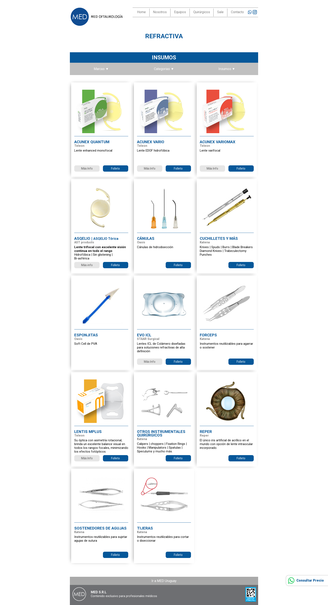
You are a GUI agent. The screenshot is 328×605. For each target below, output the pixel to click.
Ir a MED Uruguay (164, 581)
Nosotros (160, 12)
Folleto (115, 168)
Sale (220, 12)
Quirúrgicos (201, 12)
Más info (87, 265)
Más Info (87, 168)
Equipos (180, 12)
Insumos (164, 57)
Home (141, 12)
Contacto (237, 12)
